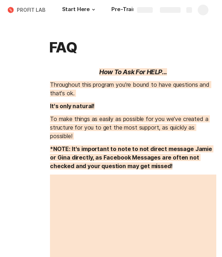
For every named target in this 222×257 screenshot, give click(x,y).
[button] (93, 9)
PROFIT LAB (31, 10)
